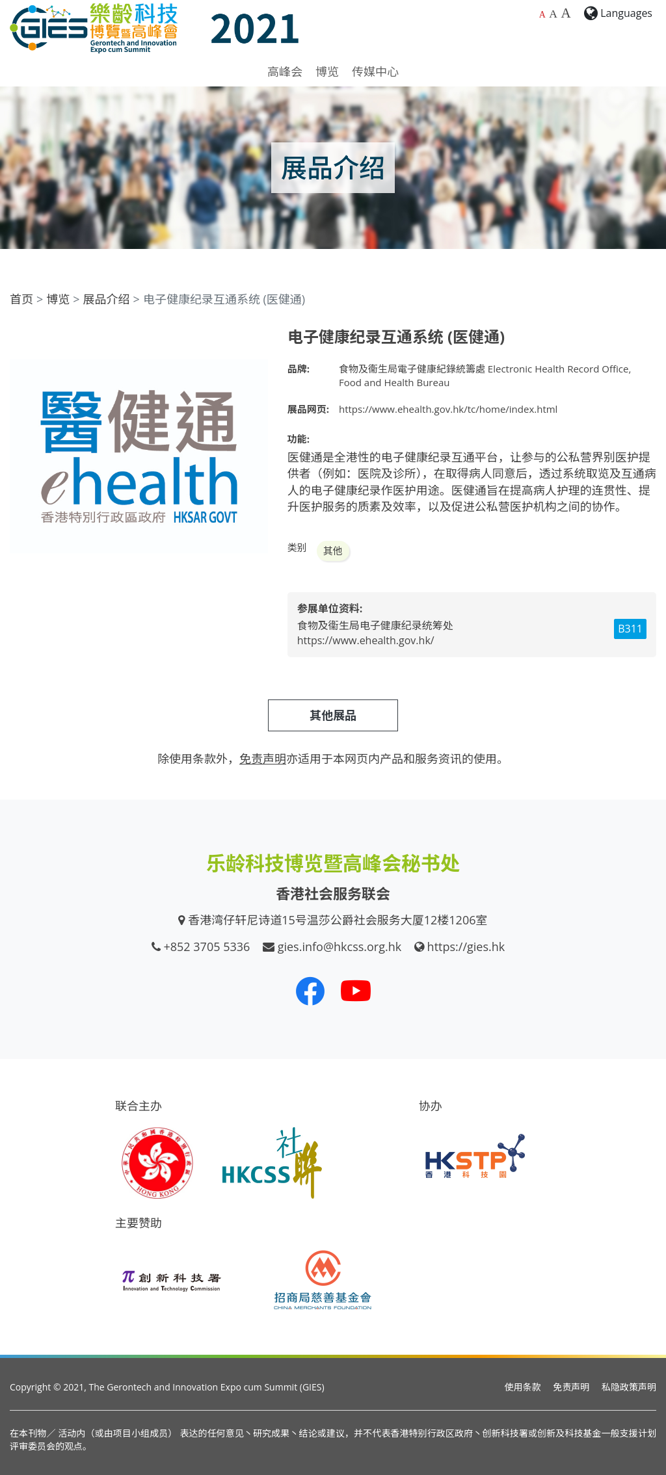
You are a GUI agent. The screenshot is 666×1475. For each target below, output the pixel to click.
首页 (21, 299)
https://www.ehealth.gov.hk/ (365, 640)
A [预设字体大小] (542, 15)
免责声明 (571, 1387)
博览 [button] (327, 71)
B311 (630, 628)
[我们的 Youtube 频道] (356, 990)
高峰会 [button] (284, 71)
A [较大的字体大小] (553, 13)
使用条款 (523, 1387)
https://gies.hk (466, 946)
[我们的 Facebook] (310, 990)
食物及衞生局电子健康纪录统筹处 (375, 625)
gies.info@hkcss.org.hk (340, 946)
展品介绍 (106, 299)
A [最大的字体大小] (565, 13)
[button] (256, 339)
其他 (333, 550)
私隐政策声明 (629, 1387)
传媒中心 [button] (375, 71)
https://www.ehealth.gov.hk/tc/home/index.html (448, 408)
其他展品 (333, 715)
